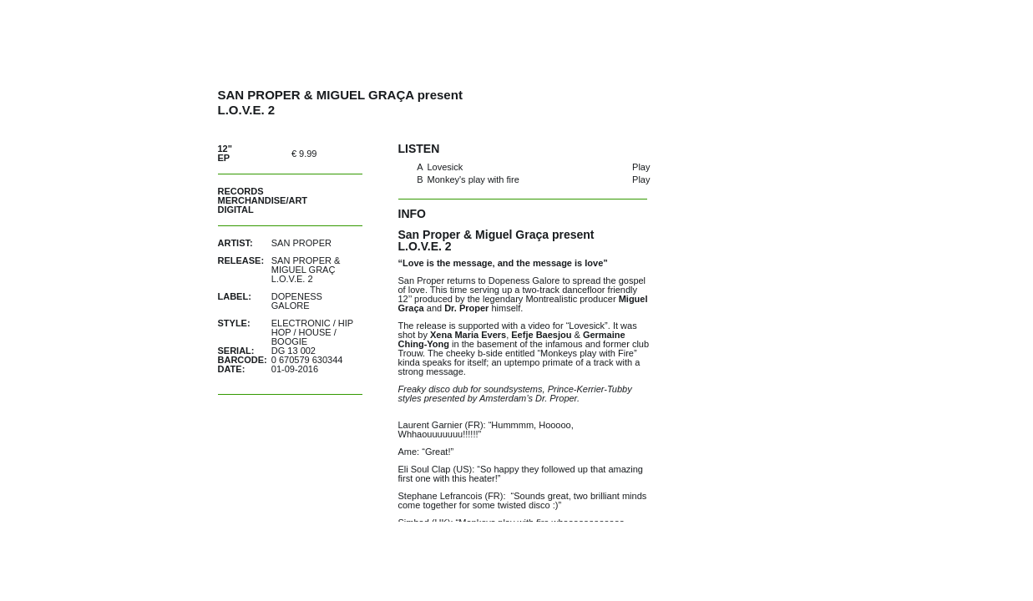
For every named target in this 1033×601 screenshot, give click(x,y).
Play (641, 167)
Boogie (289, 341)
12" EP (225, 153)
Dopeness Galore (296, 301)
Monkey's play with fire (473, 179)
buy (343, 153)
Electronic (301, 323)
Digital (236, 210)
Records (241, 191)
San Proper (301, 243)
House (315, 332)
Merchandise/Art (263, 200)
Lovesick (445, 167)
